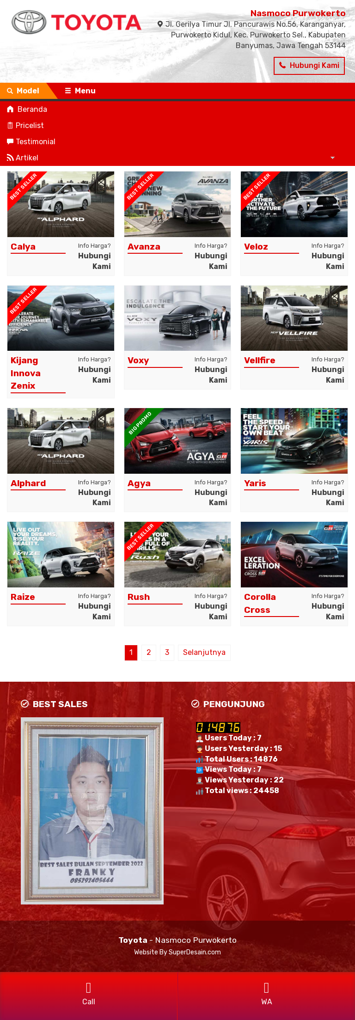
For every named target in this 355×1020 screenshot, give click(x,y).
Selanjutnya (204, 652)
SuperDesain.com (195, 952)
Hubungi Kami (309, 65)
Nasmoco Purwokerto (298, 13)
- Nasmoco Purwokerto (177, 940)
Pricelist (25, 125)
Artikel (22, 157)
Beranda (27, 109)
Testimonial (31, 141)
